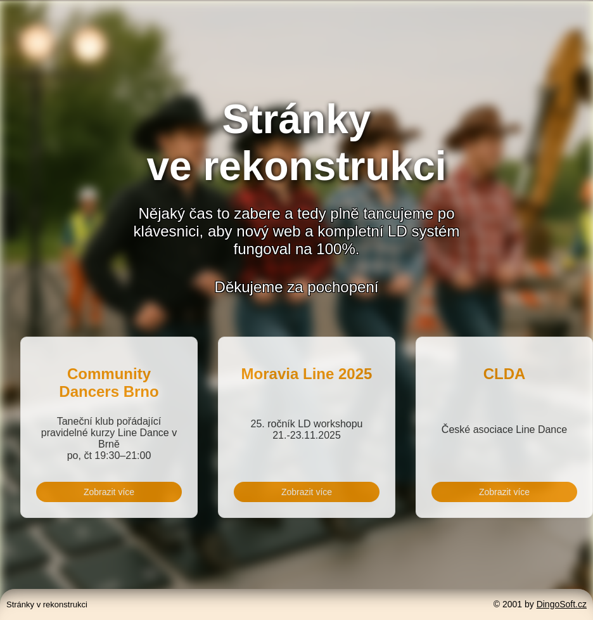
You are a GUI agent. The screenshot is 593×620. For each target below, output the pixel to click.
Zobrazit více (109, 492)
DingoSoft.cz (562, 604)
